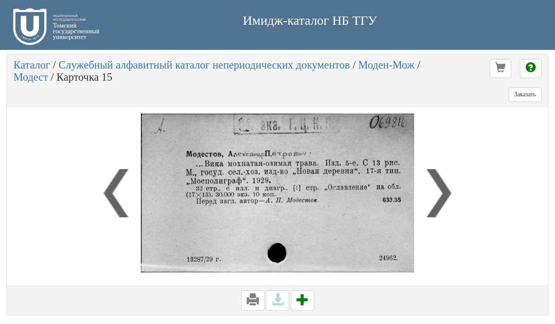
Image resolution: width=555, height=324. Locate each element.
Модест (30, 77)
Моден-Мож (386, 65)
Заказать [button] (525, 94)
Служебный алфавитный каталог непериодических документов (204, 65)
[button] (500, 68)
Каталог (31, 65)
